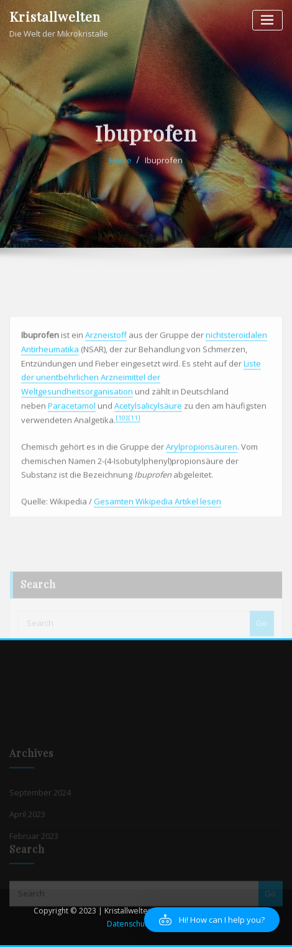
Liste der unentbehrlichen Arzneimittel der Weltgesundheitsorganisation (141, 413)
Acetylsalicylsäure (148, 441)
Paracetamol (72, 441)
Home (120, 170)
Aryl (173, 482)
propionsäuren (208, 482)
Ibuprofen (164, 170)
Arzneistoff (106, 370)
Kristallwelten (55, 16)
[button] (212, 919)
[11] (134, 454)
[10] (122, 454)
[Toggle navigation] (267, 20)
